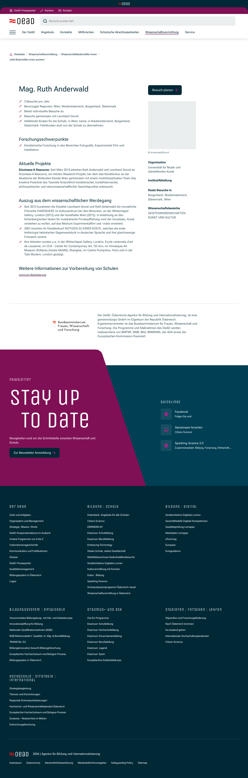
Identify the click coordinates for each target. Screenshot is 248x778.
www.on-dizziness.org (33, 275)
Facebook (183, 412)
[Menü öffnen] (12, 32)
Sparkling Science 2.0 (203, 443)
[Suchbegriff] (137, 21)
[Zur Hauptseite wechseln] (124, 3)
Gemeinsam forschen (189, 427)
